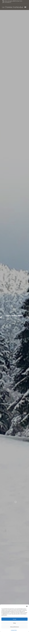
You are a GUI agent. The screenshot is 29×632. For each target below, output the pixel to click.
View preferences (14, 627)
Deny (14, 623)
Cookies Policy (14, 630)
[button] (27, 606)
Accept (14, 619)
